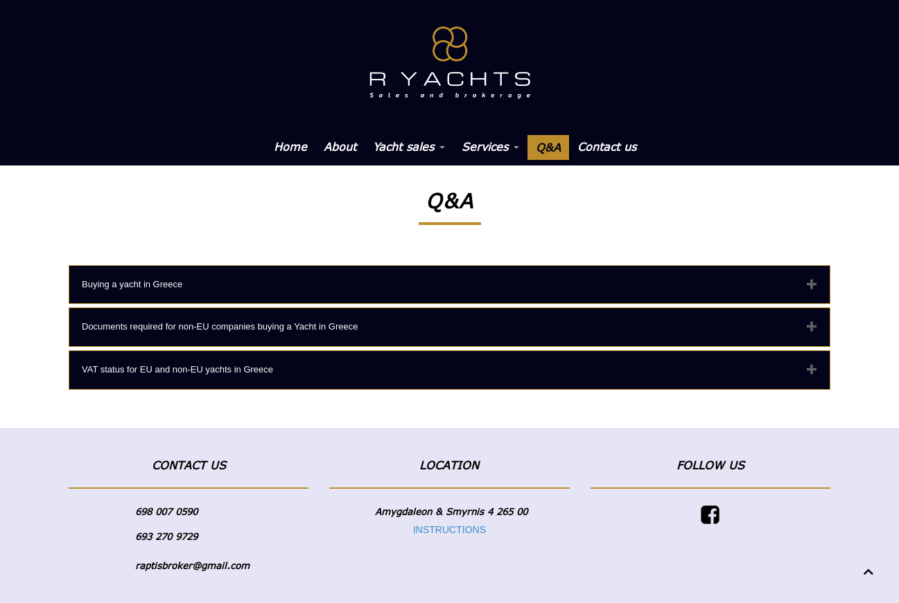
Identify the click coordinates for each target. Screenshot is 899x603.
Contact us (606, 147)
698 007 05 (160, 511)
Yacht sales (409, 147)
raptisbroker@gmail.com (192, 565)
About (340, 147)
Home (290, 147)
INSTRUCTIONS (449, 529)
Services (490, 147)
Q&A (548, 147)
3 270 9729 (172, 536)
